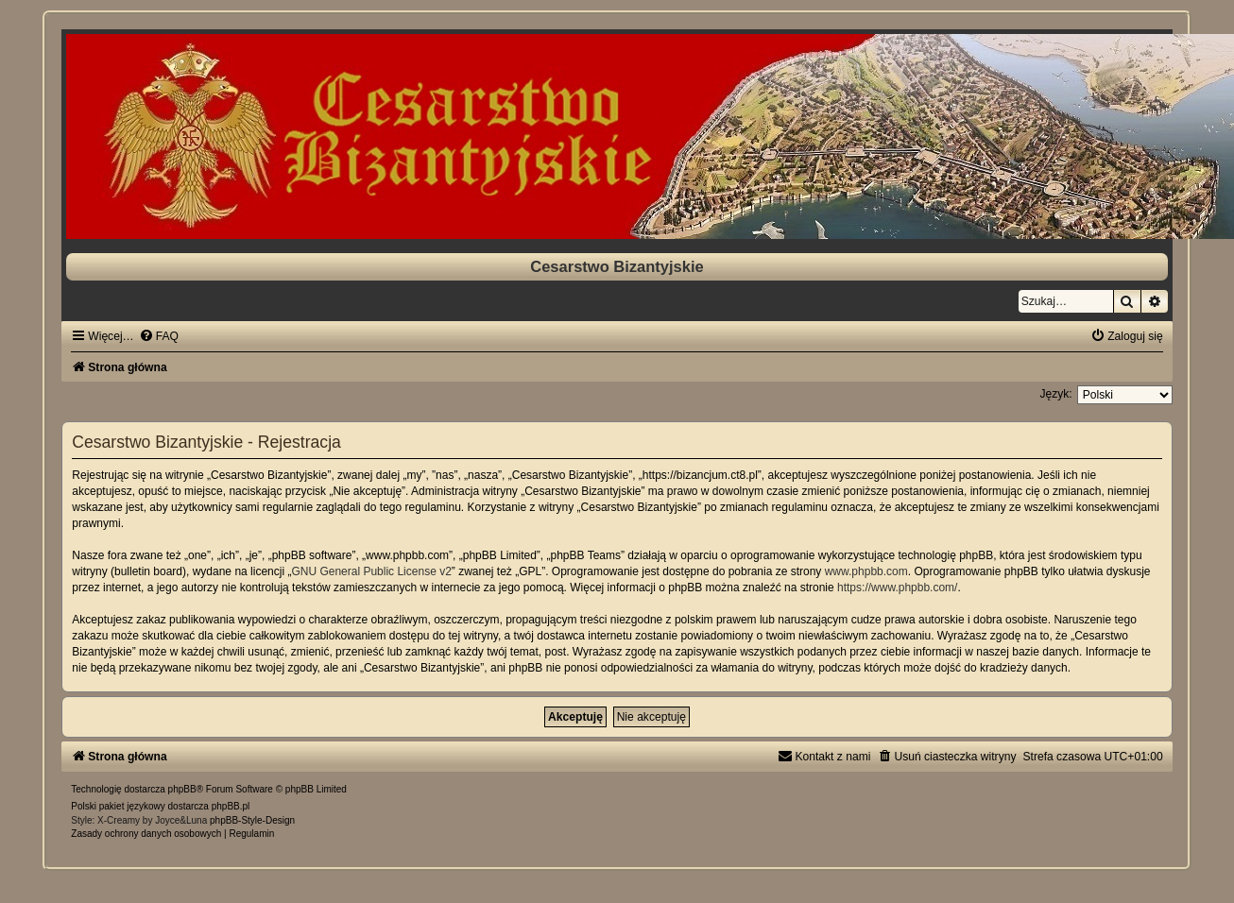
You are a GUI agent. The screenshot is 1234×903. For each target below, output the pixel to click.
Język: (1055, 393)
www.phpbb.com (866, 571)
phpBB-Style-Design (252, 820)
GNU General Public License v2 (371, 571)
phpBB (182, 789)
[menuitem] (159, 336)
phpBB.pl (231, 806)
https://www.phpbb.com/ (897, 587)
